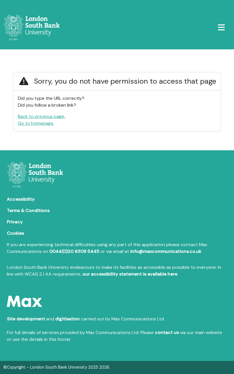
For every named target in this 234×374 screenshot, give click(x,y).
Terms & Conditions (28, 211)
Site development (26, 319)
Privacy (15, 222)
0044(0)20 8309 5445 (74, 251)
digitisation (67, 319)
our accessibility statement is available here (129, 274)
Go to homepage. (36, 123)
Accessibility (21, 199)
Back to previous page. (41, 116)
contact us (167, 332)
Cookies (15, 233)
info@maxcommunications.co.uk (165, 251)
